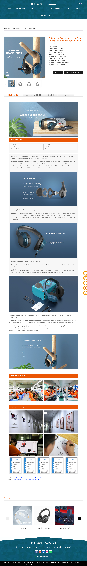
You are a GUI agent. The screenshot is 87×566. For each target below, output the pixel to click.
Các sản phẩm (21, 8)
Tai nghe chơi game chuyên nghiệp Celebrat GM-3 (64, 528)
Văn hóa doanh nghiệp (54, 547)
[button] (44, 84)
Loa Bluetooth (53, 562)
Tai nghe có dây (62, 562)
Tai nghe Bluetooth (30, 28)
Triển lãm (68, 547)
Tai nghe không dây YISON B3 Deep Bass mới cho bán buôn (25, 479)
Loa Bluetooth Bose (42, 564)
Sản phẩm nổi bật (35, 562)
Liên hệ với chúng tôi (73, 8)
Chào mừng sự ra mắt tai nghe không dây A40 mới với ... (43, 528)
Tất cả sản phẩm (61, 564)
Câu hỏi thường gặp (56, 8)
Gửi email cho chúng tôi (74, 72)
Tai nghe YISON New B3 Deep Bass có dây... (22, 528)
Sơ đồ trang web (45, 562)
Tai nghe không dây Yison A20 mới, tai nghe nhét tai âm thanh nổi (26, 478)
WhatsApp (58, 72)
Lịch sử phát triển (35, 547)
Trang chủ (10, 8)
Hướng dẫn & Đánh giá (43, 15)
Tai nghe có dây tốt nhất (30, 564)
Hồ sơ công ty (34, 8)
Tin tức (44, 8)
